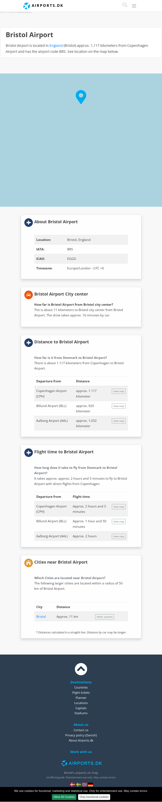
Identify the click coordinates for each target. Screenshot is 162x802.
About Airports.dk (81, 740)
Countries (81, 687)
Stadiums (81, 713)
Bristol (41, 616)
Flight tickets (81, 693)
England (11, 12)
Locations (81, 703)
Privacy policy (74, 735)
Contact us (81, 730)
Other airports (105, 616)
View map (118, 391)
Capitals (81, 708)
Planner (81, 698)
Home (3, 12)
